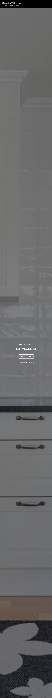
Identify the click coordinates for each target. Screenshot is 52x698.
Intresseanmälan (26, 362)
